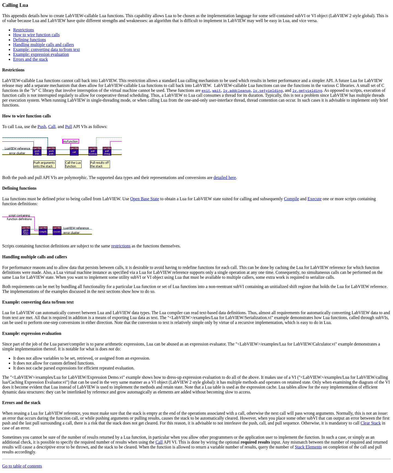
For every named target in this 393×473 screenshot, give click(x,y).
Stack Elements (308, 447)
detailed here (224, 177)
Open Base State (144, 198)
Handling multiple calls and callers (43, 44)
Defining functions (29, 39)
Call (52, 126)
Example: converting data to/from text (46, 49)
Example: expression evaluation (41, 54)
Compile (291, 198)
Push (42, 126)
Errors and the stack (30, 59)
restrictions (120, 246)
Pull (68, 126)
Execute (315, 198)
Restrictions (23, 30)
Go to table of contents (22, 466)
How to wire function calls (36, 34)
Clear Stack (371, 423)
